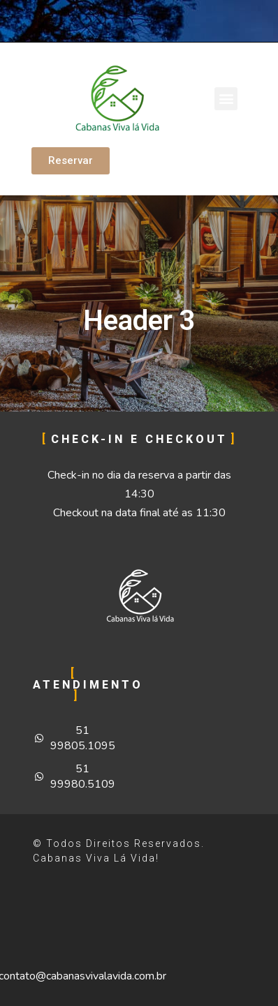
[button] (225, 98)
